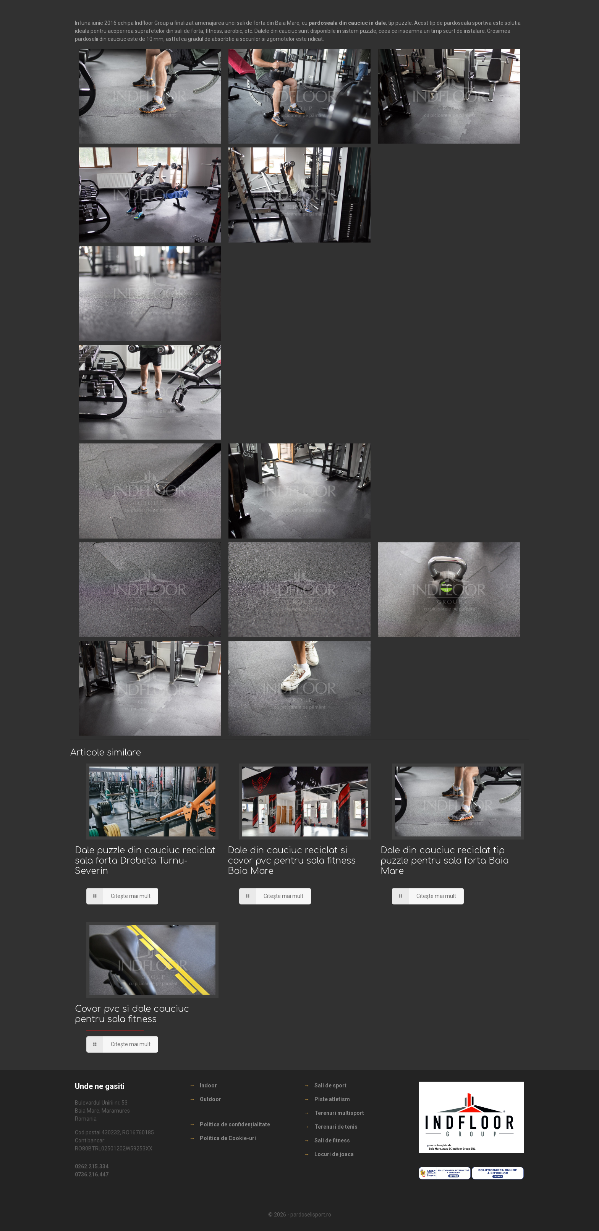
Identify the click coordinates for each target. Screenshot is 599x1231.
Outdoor (210, 1099)
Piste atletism (332, 1099)
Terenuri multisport (339, 1113)
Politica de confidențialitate (235, 1124)
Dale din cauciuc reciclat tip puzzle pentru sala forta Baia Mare (444, 861)
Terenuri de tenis (336, 1127)
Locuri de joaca (334, 1154)
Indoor (208, 1085)
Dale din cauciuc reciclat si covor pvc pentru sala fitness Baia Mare (292, 861)
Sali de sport (330, 1085)
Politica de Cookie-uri (228, 1138)
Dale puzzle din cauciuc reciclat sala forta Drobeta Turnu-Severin (145, 861)
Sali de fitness (332, 1140)
